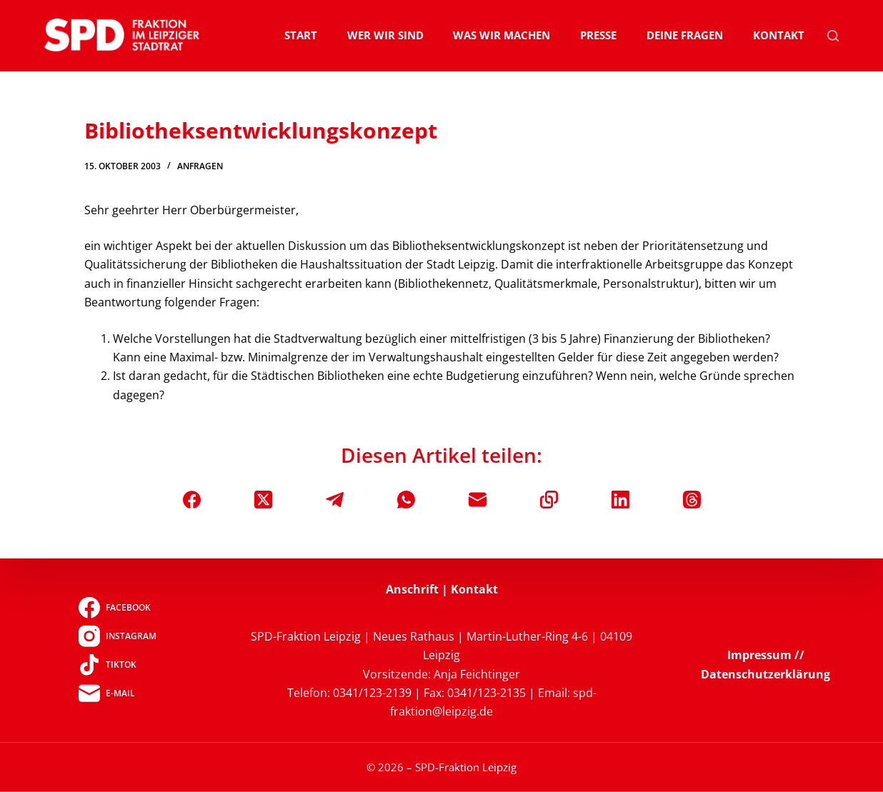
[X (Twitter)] (263, 499)
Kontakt (778, 35)
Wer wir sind (385, 35)
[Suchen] (833, 35)
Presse (598, 35)
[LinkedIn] (620, 499)
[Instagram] (117, 635)
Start (300, 35)
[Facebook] (192, 499)
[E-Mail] (477, 499)
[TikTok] (117, 664)
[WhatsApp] (406, 499)
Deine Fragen (685, 35)
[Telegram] (334, 499)
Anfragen (200, 166)
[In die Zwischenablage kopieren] (549, 499)
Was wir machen (501, 35)
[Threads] (692, 499)
